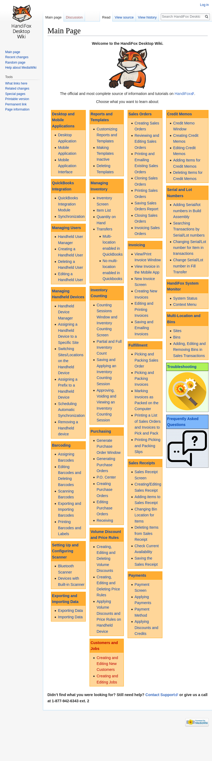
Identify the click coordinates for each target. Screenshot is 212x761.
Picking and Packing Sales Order (146, 360)
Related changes (17, 88)
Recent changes (16, 57)
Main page (53, 17)
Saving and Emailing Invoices (144, 328)
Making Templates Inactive (105, 153)
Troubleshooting (182, 367)
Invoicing (137, 245)
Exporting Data (70, 610)
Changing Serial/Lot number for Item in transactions (189, 248)
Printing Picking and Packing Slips (148, 446)
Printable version (17, 99)
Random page (15, 62)
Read (105, 17)
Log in (204, 5)
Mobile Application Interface (67, 166)
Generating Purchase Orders (105, 465)
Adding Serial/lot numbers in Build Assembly (187, 211)
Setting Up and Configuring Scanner (65, 551)
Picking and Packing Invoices (144, 378)
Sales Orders (140, 114)
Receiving (104, 520)
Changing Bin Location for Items (146, 515)
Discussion (74, 17)
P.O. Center (106, 477)
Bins (176, 337)
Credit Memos (179, 114)
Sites (177, 331)
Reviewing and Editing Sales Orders (147, 141)
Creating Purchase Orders (104, 489)
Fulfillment (138, 345)
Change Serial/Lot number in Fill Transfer (188, 266)
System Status (185, 298)
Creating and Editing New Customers (107, 664)
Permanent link (16, 104)
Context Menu (184, 304)
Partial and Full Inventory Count (108, 347)
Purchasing (101, 431)
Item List (103, 210)
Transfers (104, 229)
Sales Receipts (142, 463)
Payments (137, 575)
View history (146, 17)
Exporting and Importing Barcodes (69, 509)
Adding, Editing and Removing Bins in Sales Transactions (189, 349)
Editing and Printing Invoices (144, 309)
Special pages (15, 94)
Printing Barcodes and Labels (69, 528)
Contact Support (160, 695)
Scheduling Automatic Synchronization (71, 410)
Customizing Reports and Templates (106, 135)
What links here (16, 83)
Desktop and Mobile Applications (63, 120)
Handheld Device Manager (66, 312)
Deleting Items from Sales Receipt (146, 533)
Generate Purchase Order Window (108, 446)
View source (123, 17)
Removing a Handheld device (68, 428)
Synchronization (71, 216)
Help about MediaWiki (20, 67)
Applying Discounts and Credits (146, 627)
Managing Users (66, 228)
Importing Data (70, 617)
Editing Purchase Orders (104, 508)
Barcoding (61, 445)
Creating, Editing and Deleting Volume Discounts (105, 559)
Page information (17, 109)
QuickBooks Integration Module (68, 204)
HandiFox (182, 93)
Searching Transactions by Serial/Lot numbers (189, 229)
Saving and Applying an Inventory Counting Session (106, 372)
